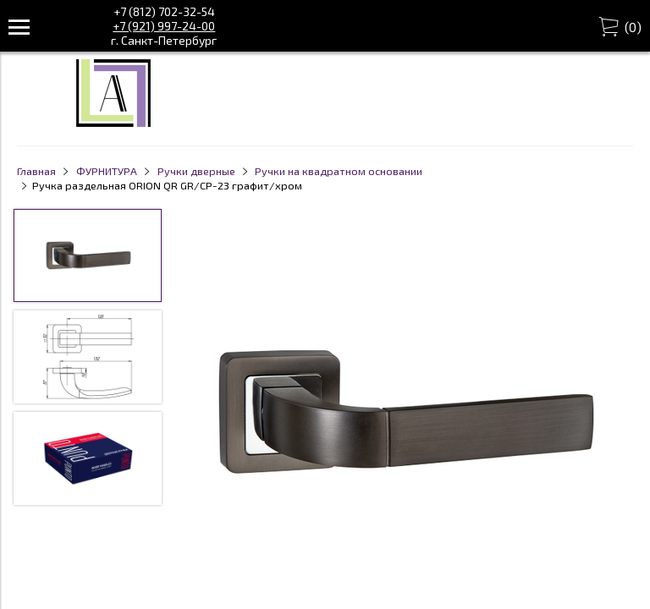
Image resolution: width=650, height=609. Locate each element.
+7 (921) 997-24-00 (164, 26)
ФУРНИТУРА (106, 171)
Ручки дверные (196, 171)
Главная (36, 171)
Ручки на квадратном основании (338, 171)
